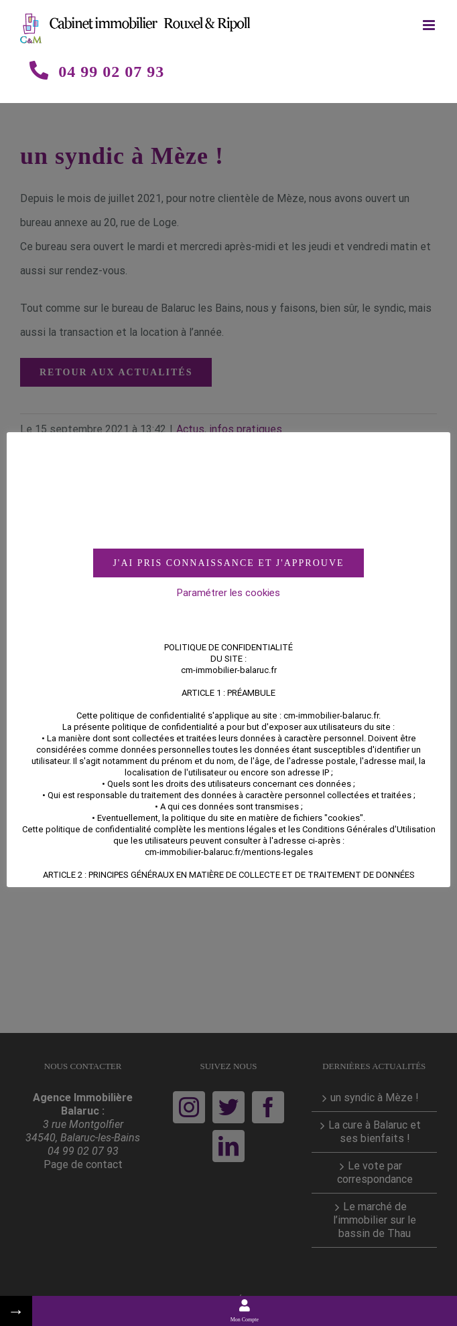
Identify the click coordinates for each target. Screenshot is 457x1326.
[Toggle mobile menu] (430, 25)
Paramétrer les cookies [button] (228, 593)
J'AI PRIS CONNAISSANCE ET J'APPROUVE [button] (228, 563)
